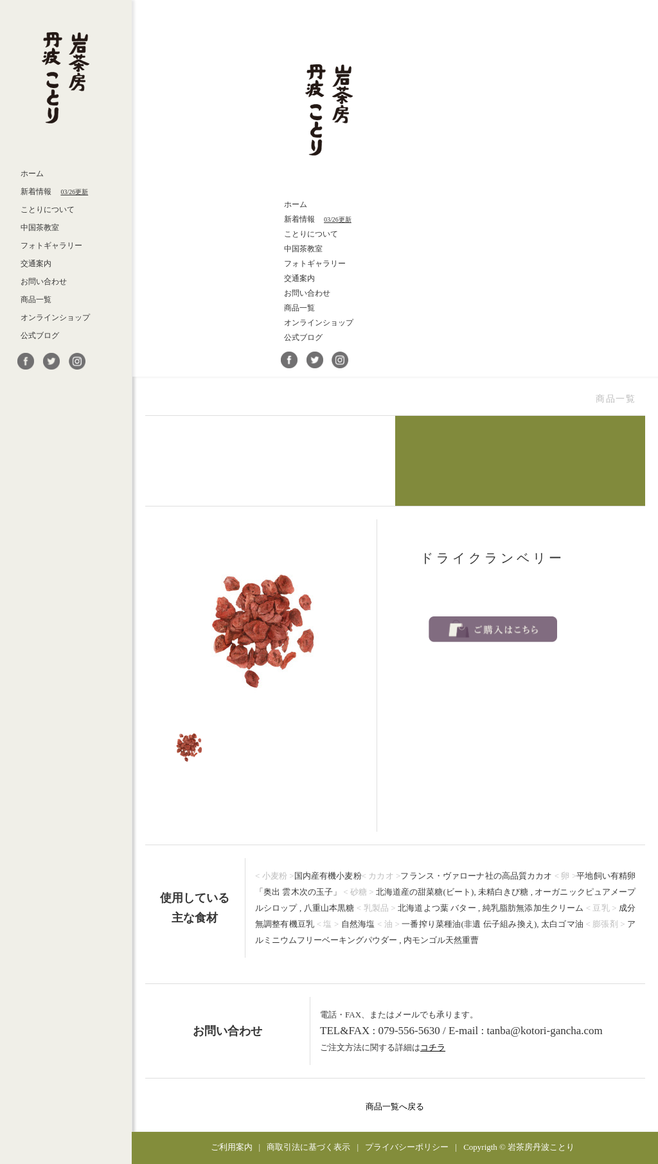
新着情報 (54, 191)
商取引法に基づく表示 (308, 1147)
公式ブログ (40, 335)
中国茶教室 (40, 227)
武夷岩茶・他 (270, 461)
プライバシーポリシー (407, 1147)
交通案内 (36, 263)
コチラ (432, 1047)
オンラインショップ (55, 317)
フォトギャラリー (51, 245)
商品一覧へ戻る (395, 1106)
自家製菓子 (520, 461)
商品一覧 (36, 299)
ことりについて (48, 209)
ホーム (32, 173)
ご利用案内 (232, 1147)
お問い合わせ (44, 281)
